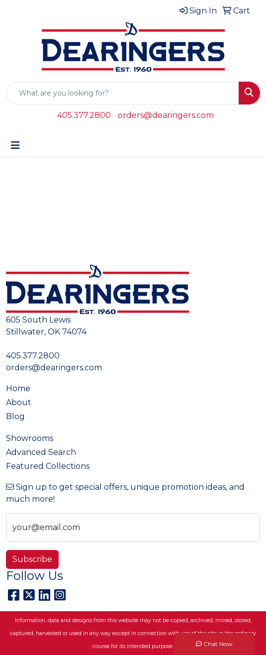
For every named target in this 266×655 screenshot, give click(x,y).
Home (18, 388)
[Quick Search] (122, 93)
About (18, 402)
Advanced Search (41, 452)
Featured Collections (47, 466)
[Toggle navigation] (15, 145)
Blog (15, 416)
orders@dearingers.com (166, 115)
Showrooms (29, 438)
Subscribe (32, 559)
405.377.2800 (84, 115)
